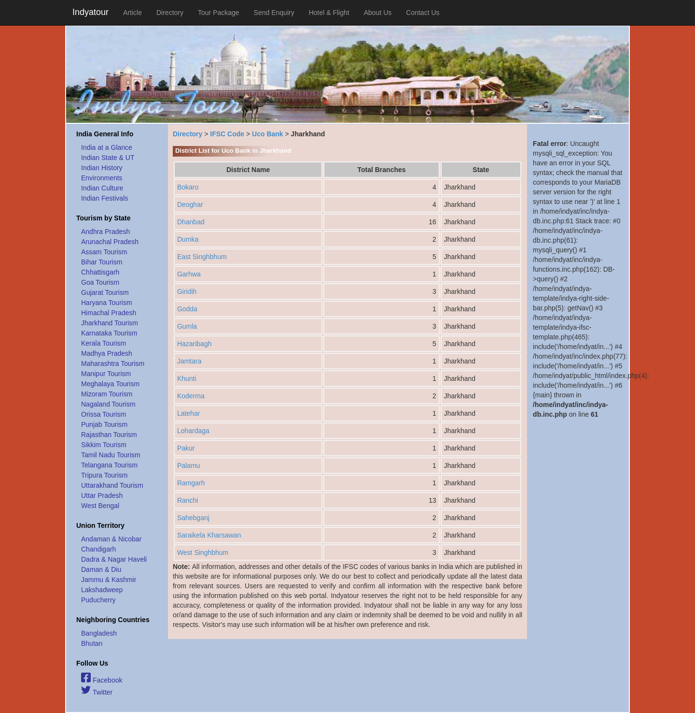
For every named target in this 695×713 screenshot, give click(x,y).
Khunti (186, 378)
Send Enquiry (274, 12)
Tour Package (218, 12)
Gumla (187, 326)
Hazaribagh (194, 344)
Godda (187, 309)
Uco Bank (267, 134)
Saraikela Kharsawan (209, 535)
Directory (169, 12)
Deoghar (190, 204)
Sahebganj (193, 518)
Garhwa (189, 274)
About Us (378, 12)
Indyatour (90, 12)
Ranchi (187, 500)
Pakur (186, 448)
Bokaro (187, 187)
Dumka (187, 239)
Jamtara (189, 361)
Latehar (188, 413)
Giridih (186, 291)
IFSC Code (227, 134)
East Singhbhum (202, 257)
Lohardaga (193, 431)
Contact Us (422, 12)
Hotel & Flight (329, 12)
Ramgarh (191, 483)
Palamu (188, 465)
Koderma (191, 396)
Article (132, 12)
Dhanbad (191, 222)
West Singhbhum (202, 552)
